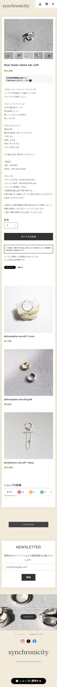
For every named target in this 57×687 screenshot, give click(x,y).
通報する (20, 267)
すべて (9, 498)
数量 (6, 220)
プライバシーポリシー (18, 640)
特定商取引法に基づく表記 (37, 640)
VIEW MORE (28, 530)
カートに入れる (28, 236)
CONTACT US (28, 622)
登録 (28, 583)
